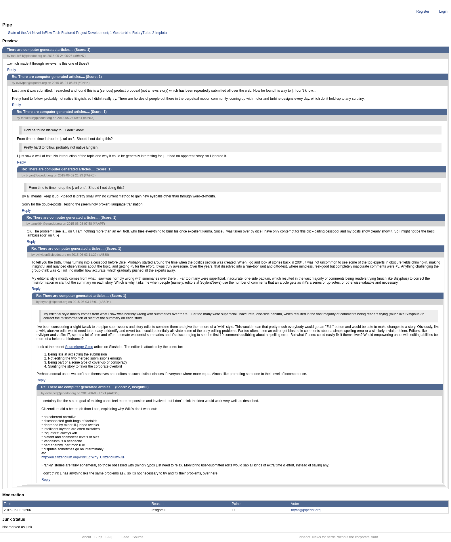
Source (138, 537)
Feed (125, 537)
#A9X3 (89, 175)
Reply (11, 70)
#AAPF (99, 223)
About (86, 537)
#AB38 (103, 254)
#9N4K (84, 82)
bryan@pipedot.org (39, 175)
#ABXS (113, 393)
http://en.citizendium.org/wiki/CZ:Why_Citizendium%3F (83, 457)
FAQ (109, 537)
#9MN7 (79, 55)
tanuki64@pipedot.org (26, 55)
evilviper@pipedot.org (31, 82)
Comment (31, 11)
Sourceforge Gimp (79, 347)
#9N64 (88, 118)
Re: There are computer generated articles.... (77, 11)
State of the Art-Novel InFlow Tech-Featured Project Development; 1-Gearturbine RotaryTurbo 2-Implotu (87, 33)
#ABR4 (105, 301)
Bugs (98, 537)
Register (422, 11)
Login (443, 11)
